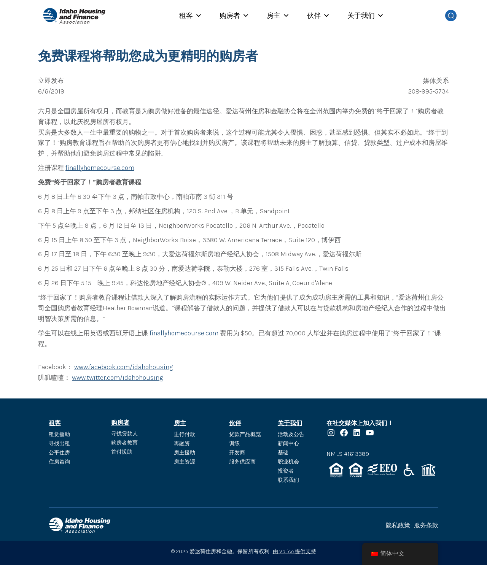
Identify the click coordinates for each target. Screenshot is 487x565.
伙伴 (318, 15)
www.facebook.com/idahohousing (123, 367)
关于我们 (365, 15)
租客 (190, 15)
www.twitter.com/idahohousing (117, 377)
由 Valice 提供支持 (294, 551)
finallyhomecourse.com (99, 167)
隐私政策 (398, 525)
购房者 (234, 15)
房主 (278, 15)
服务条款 (426, 525)
